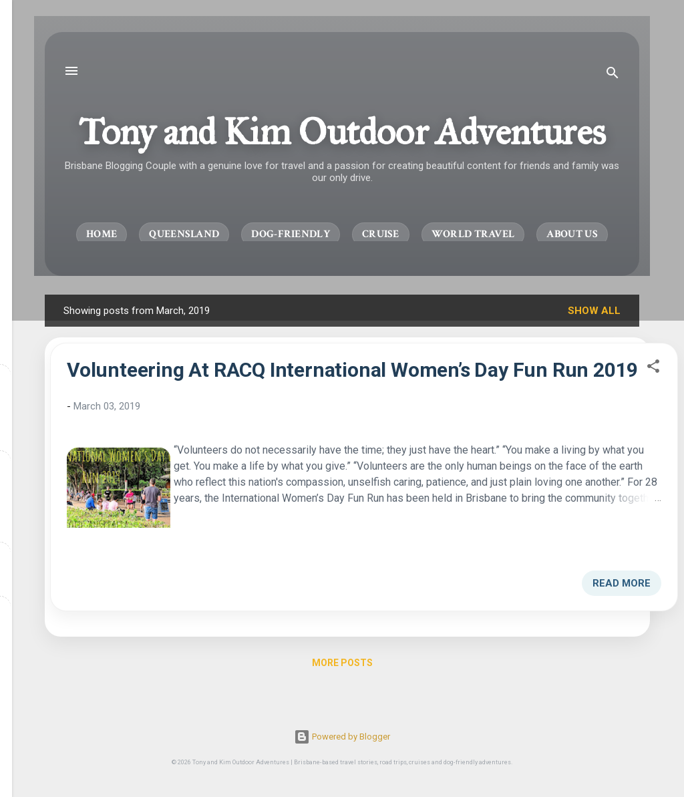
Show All (594, 311)
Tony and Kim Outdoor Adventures (342, 131)
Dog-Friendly (290, 234)
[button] (653, 368)
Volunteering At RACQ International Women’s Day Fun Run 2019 (352, 369)
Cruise (380, 234)
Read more (621, 583)
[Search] (613, 75)
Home (101, 234)
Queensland (184, 234)
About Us (571, 234)
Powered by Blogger (342, 737)
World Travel (473, 234)
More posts (342, 662)
